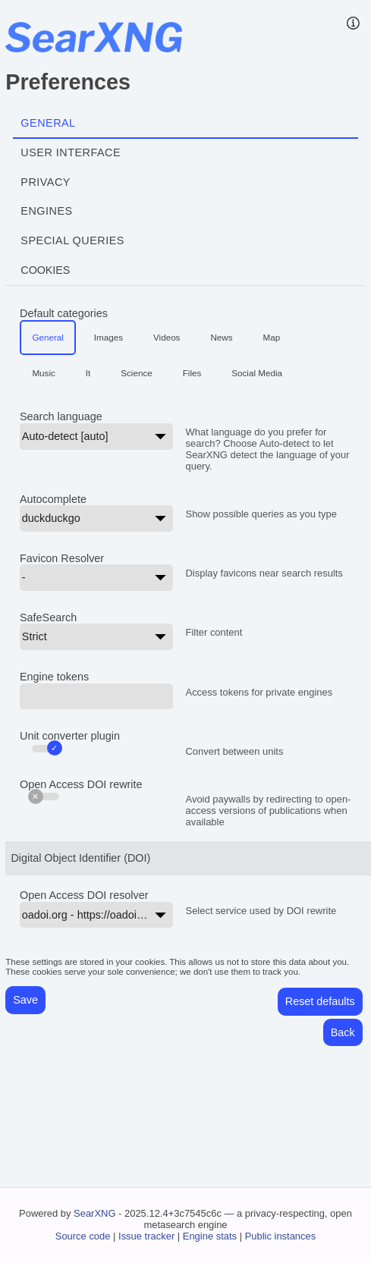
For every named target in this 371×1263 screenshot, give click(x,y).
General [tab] (47, 123)
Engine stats (210, 1236)
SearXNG (94, 1213)
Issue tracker (146, 1236)
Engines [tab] (46, 211)
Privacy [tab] (45, 182)
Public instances (280, 1236)
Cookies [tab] (45, 270)
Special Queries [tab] (72, 240)
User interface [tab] (70, 152)
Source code (83, 1236)
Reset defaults (320, 1001)
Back (343, 1032)
